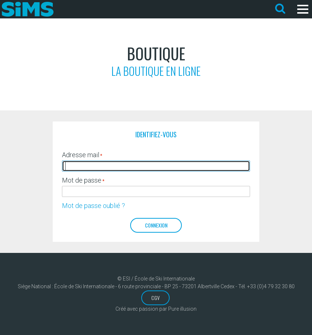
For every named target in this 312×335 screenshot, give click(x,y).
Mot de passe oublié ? (93, 205)
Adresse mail (80, 155)
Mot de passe (81, 180)
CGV (155, 298)
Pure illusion (182, 309)
